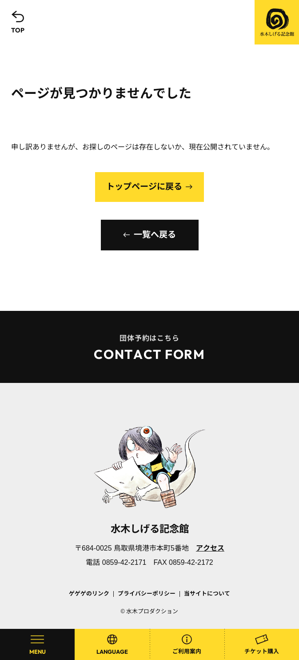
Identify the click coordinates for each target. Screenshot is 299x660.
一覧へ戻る (155, 234)
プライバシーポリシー (146, 593)
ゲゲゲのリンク (89, 593)
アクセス (210, 548)
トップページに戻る (144, 186)
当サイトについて (207, 593)
